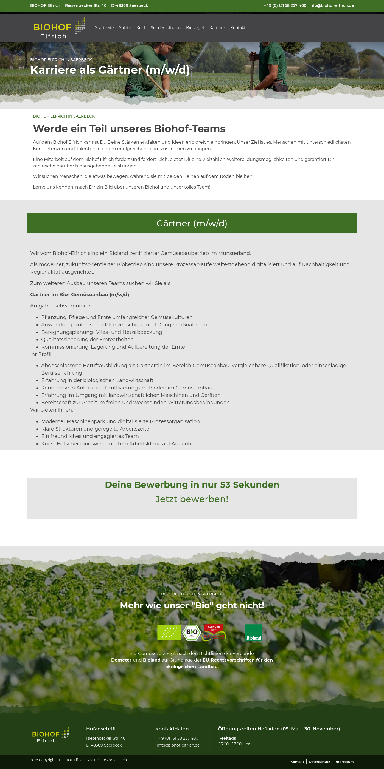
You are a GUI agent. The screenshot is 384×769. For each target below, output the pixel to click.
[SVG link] (58, 28)
